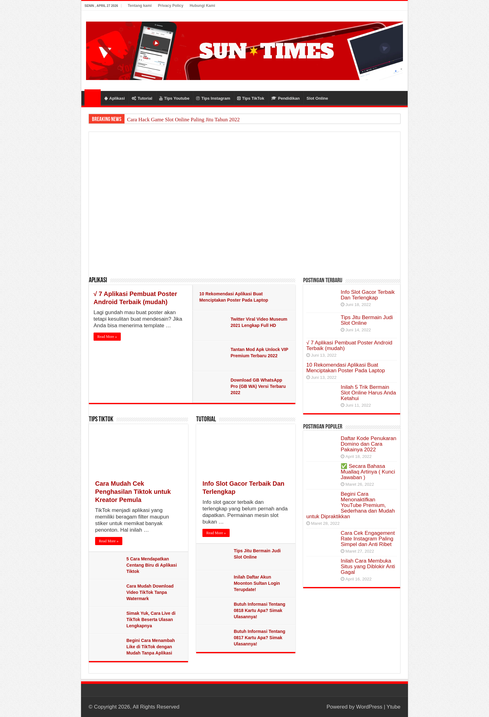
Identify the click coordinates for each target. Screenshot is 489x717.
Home (92, 97)
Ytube (393, 707)
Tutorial (142, 98)
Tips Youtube (174, 98)
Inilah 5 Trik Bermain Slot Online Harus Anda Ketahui (368, 392)
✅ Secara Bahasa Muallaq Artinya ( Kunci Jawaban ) (368, 471)
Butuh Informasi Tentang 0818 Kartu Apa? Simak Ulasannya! (259, 610)
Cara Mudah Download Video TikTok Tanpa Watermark (150, 592)
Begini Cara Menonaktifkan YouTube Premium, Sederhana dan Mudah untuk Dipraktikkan (350, 505)
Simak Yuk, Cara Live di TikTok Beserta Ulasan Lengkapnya (151, 619)
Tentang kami (139, 5)
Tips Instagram (213, 98)
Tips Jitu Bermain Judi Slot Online (367, 320)
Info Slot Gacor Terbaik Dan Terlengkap (368, 295)
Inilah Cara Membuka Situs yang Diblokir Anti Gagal (368, 566)
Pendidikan (285, 98)
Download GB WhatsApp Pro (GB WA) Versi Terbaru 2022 (258, 386)
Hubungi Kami (202, 5)
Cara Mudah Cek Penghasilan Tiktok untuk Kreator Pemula (133, 491)
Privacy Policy (170, 5)
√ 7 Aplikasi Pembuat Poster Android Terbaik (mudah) (349, 345)
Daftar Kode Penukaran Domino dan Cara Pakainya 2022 (368, 444)
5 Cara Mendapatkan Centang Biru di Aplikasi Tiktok (151, 565)
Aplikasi (114, 98)
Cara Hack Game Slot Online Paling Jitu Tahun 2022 (183, 120)
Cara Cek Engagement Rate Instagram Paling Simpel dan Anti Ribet (368, 538)
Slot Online (317, 98)
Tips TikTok (250, 98)
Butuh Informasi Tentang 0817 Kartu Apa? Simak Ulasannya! (259, 637)
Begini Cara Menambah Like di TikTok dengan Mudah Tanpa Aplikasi (150, 646)
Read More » (107, 336)
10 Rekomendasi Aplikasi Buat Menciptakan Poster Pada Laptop (345, 368)
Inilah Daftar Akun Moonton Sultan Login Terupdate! (257, 583)
